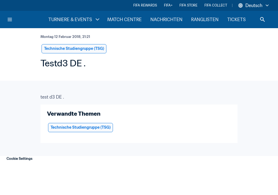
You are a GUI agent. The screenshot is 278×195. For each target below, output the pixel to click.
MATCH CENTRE (124, 19)
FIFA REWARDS (145, 5)
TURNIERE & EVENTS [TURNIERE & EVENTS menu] (74, 19)
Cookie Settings (20, 158)
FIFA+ (168, 5)
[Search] (262, 19)
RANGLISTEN (205, 19)
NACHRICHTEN (166, 19)
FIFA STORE (188, 5)
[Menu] (10, 19)
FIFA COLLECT (215, 5)
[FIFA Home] (27, 19)
